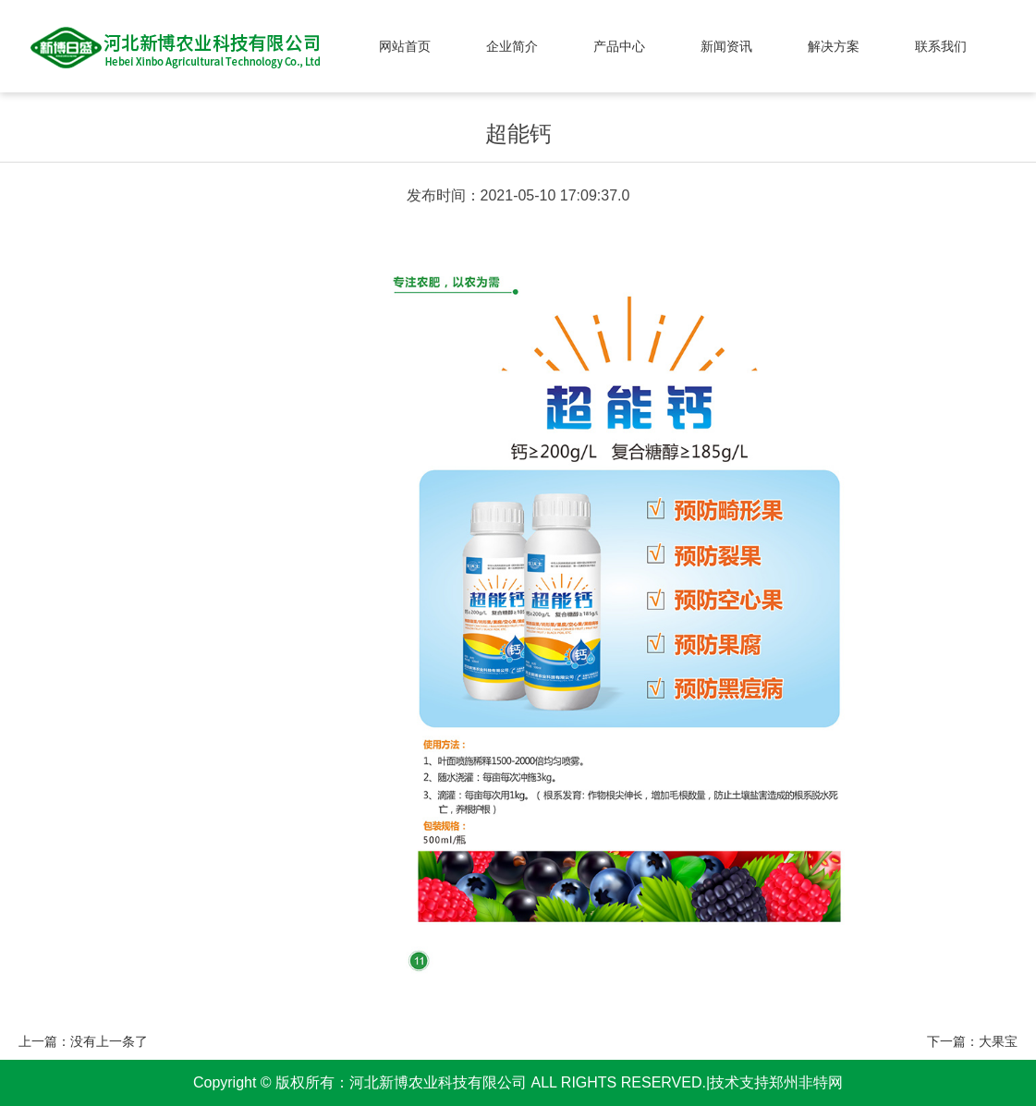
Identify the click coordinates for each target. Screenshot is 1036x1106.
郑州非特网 (806, 1082)
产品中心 (619, 46)
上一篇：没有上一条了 (83, 1041)
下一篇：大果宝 (972, 1041)
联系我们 (941, 46)
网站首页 (405, 46)
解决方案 (833, 46)
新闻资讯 (726, 46)
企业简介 (512, 46)
